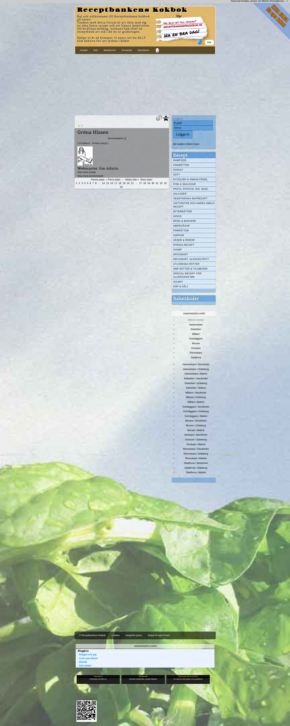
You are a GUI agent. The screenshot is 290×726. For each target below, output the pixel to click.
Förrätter (181, 230)
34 (121, 187)
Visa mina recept (86, 172)
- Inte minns (84, 665)
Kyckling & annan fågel (190, 179)
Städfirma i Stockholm (196, 463)
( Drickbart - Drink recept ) (92, 143)
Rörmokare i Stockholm (196, 448)
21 (132, 183)
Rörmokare (196, 352)
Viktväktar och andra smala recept (194, 205)
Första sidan (97, 179)
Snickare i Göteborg (196, 439)
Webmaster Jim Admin (98, 168)
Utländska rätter (186, 264)
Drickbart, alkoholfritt (191, 259)
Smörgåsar (181, 226)
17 (115, 183)
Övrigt (178, 170)
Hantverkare (196, 324)
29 (148, 183)
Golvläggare (196, 338)
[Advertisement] (145, 84)
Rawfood (179, 160)
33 (165, 183)
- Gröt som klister (87, 658)
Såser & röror (184, 240)
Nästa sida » (132, 179)
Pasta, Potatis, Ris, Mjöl (190, 189)
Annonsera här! (194, 313)
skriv (95, 50)
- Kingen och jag (86, 654)
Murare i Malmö (196, 430)
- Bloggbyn (82, 650)
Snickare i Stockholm (195, 434)
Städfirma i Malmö (196, 472)
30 (153, 183)
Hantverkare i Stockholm (195, 364)
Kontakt (84, 50)
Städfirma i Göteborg (196, 467)
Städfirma (196, 357)
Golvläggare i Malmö (196, 416)
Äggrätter (181, 165)
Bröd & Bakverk (184, 221)
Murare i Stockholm (196, 420)
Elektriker (196, 329)
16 (111, 183)
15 (107, 183)
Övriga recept (183, 245)
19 (124, 183)
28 (144, 183)
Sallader (180, 193)
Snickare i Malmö (195, 444)
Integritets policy (133, 635)
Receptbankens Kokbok (132, 10)
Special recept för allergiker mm (187, 275)
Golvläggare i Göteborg (196, 411)
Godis (177, 216)
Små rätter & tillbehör (190, 268)
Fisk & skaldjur (184, 184)
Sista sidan (146, 179)
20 (128, 183)
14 (103, 183)
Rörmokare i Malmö (196, 458)
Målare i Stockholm (195, 392)
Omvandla (126, 50)
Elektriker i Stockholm (196, 378)
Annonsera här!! (145, 646)
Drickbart (180, 254)
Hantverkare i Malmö (196, 373)
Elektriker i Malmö (196, 387)
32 (161, 183)
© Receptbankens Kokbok (92, 635)
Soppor (178, 235)
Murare (196, 343)
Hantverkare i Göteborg (196, 369)
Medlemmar (110, 50)
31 (157, 183)
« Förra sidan (113, 179)
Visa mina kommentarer (90, 175)
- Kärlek (81, 662)
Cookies (115, 635)
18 (120, 183)
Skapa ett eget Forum (159, 635)
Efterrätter (182, 211)
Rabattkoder (186, 298)
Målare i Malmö (195, 402)
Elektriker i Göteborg (196, 383)
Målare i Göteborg (196, 397)
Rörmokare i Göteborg (196, 453)
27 (140, 183)
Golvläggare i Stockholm (195, 406)
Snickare (196, 348)
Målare (196, 334)
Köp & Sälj (180, 286)
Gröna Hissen (92, 132)
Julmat (178, 281)
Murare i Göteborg (196, 425)
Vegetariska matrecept (190, 198)
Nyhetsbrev (143, 50)
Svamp (177, 249)
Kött (176, 174)
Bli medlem (179, 144)
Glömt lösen (192, 144)
